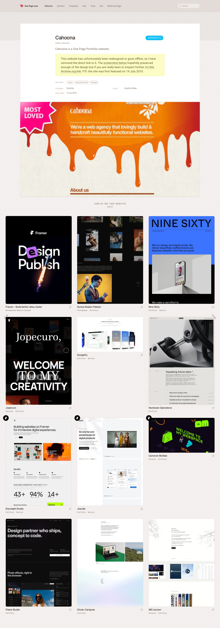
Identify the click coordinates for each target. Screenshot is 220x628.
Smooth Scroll (82, 82)
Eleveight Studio (15, 508)
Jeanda (81, 508)
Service (162, 310)
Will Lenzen (155, 609)
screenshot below (115, 63)
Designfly (82, 354)
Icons (70, 82)
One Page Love (31, 6)
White (134, 88)
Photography (82, 310)
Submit (110, 207)
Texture (94, 82)
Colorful (127, 88)
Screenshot (154, 38)
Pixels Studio (13, 609)
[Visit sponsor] (70, 307)
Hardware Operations (160, 407)
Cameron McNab (158, 455)
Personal (9, 411)
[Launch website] (141, 307)
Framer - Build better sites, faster (24, 306)
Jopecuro (11, 407)
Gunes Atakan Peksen (89, 306)
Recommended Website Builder (18, 310)
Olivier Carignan (86, 609)
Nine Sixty (154, 306)
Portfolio (70, 88)
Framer (6, 418)
